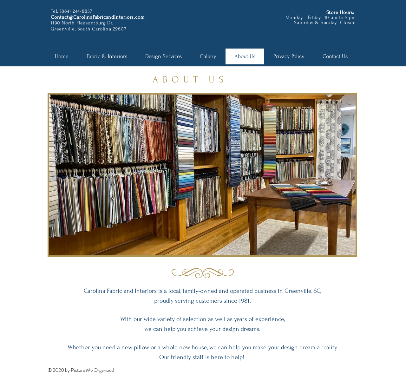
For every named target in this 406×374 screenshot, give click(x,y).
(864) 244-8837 (76, 11)
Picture (78, 370)
